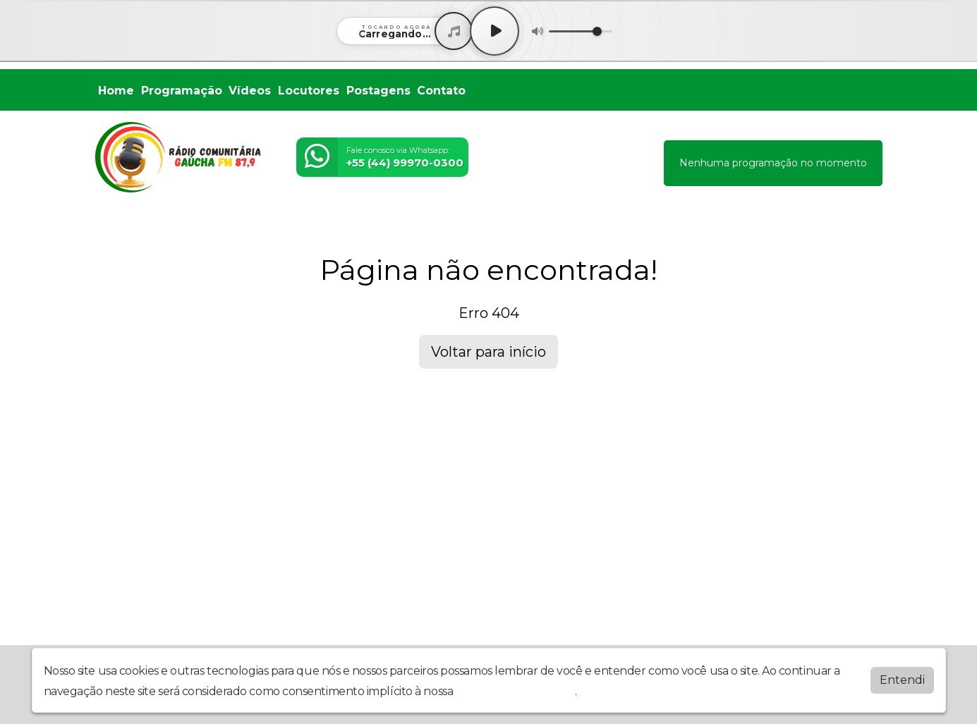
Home (116, 90)
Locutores (308, 90)
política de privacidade (516, 691)
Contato (441, 90)
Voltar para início (488, 351)
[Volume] (580, 31)
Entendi (902, 680)
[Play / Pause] (494, 31)
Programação (181, 90)
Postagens (378, 90)
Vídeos (250, 90)
